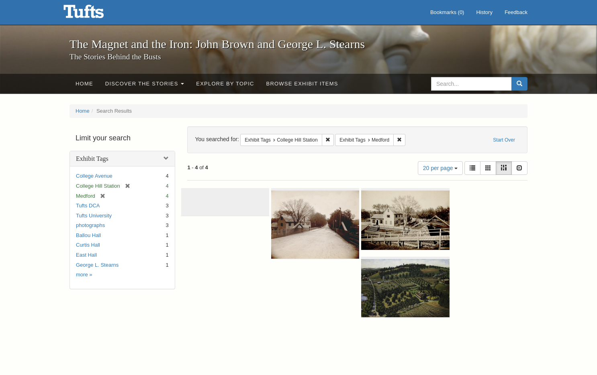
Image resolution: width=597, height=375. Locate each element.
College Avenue (94, 176)
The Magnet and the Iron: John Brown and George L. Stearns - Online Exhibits (93, 14)
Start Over (504, 140)
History (484, 12)
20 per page (440, 168)
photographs (90, 225)
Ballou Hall (88, 235)
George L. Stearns (97, 265)
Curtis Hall (88, 245)
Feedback (516, 12)
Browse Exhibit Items (302, 84)
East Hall (86, 255)
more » (84, 275)
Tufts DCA (88, 206)
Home (84, 84)
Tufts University (94, 216)
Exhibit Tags (92, 158)
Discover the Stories (144, 84)
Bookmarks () (447, 12)
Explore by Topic (225, 84)
